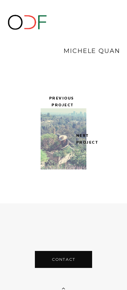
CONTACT (63, 245)
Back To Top (63, 279)
